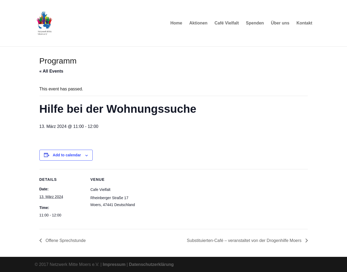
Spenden (255, 23)
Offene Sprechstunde (65, 240)
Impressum (114, 264)
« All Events (51, 71)
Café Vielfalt (227, 23)
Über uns (280, 23)
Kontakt (304, 23)
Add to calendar (67, 155)
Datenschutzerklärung (151, 264)
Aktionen (198, 23)
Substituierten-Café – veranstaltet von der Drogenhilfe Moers (245, 240)
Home (176, 23)
